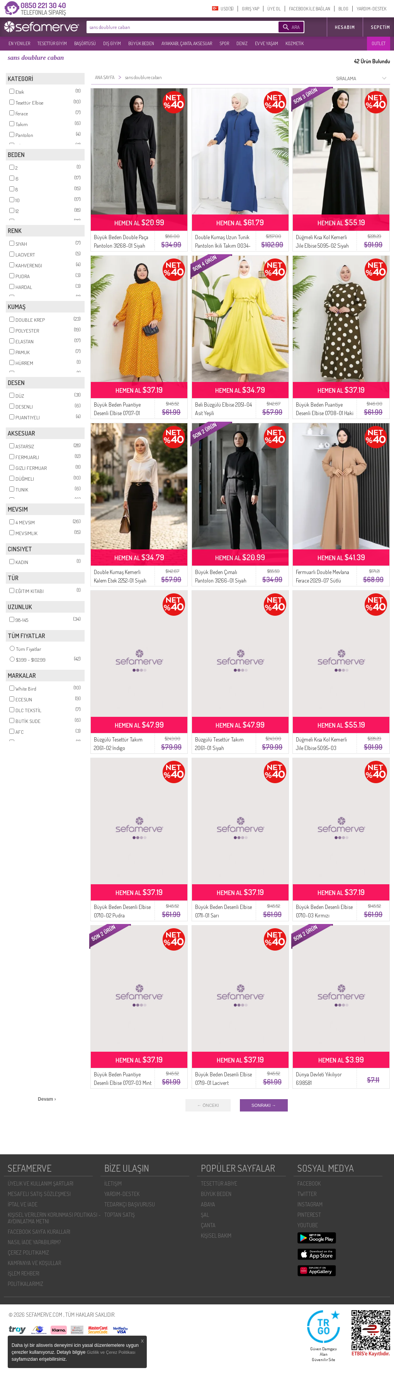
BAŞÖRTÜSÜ (85, 43)
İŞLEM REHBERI (23, 1273)
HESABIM (345, 27)
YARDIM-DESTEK (371, 9)
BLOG (343, 9)
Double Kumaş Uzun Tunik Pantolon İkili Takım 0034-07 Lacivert (223, 245)
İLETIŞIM (113, 1183)
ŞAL (205, 1214)
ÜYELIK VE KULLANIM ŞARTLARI (40, 1183)
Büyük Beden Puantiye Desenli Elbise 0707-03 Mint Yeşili (122, 1083)
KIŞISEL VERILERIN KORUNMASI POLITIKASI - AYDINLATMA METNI (54, 1218)
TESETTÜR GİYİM (52, 43)
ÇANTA (208, 1225)
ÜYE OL (274, 9)
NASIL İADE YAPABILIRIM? (34, 1242)
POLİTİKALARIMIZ (25, 1283)
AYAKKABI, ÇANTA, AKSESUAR (186, 43)
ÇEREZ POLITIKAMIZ (28, 1252)
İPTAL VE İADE (22, 1204)
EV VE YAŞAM (266, 43)
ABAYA (208, 1204)
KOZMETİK (294, 43)
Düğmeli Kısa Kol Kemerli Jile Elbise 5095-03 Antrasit (321, 748)
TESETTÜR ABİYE (219, 1183)
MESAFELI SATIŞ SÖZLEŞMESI (39, 1194)
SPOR (224, 43)
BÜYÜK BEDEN (141, 43)
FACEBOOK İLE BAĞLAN (309, 9)
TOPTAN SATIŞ (119, 1214)
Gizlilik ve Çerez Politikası (111, 1352)
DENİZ (242, 43)
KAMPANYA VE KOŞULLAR (34, 1263)
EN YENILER (19, 43)
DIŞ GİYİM (112, 43)
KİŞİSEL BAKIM (216, 1235)
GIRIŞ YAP (250, 9)
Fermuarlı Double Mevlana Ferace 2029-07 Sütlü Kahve (322, 580)
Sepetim (380, 27)
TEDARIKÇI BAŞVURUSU (129, 1204)
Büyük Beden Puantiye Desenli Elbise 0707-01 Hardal (117, 413)
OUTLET (379, 43)
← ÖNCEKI (208, 1105)
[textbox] (171, 27)
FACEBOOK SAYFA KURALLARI (39, 1231)
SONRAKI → (263, 1105)
